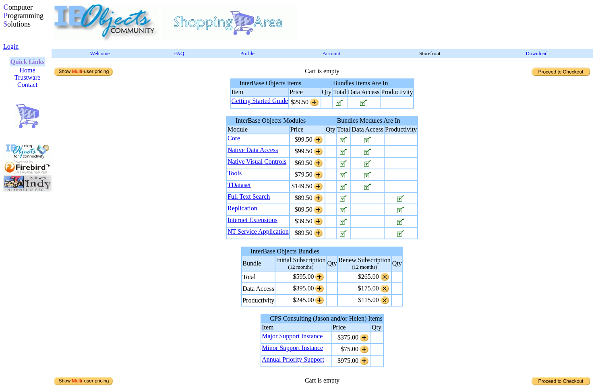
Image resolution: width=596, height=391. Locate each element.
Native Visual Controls (257, 161)
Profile (247, 53)
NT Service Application (258, 231)
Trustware (27, 77)
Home (27, 70)
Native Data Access (253, 149)
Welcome (100, 53)
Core (234, 138)
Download (537, 53)
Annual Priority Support (293, 359)
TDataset (239, 184)
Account (331, 53)
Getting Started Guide (260, 100)
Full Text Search (249, 196)
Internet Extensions (252, 219)
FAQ (179, 53)
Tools (235, 173)
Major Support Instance (292, 336)
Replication (242, 208)
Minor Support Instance (292, 347)
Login (11, 46)
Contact (27, 84)
